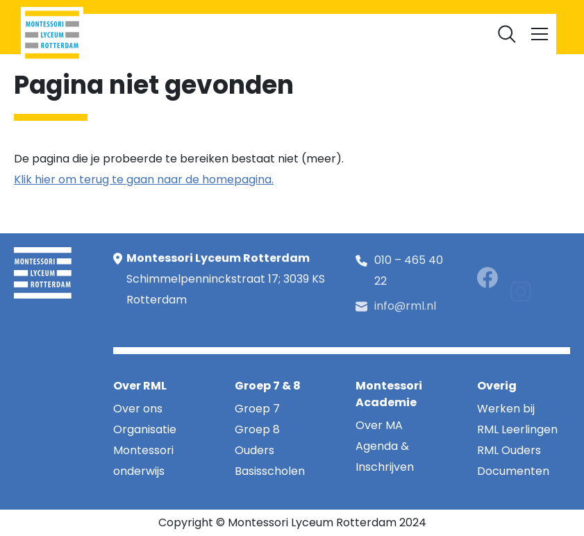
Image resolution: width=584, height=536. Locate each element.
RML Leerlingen (190, 33)
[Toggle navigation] (539, 34)
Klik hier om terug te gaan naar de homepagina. (144, 179)
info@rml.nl (405, 312)
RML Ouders (264, 33)
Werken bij (328, 33)
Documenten (397, 33)
